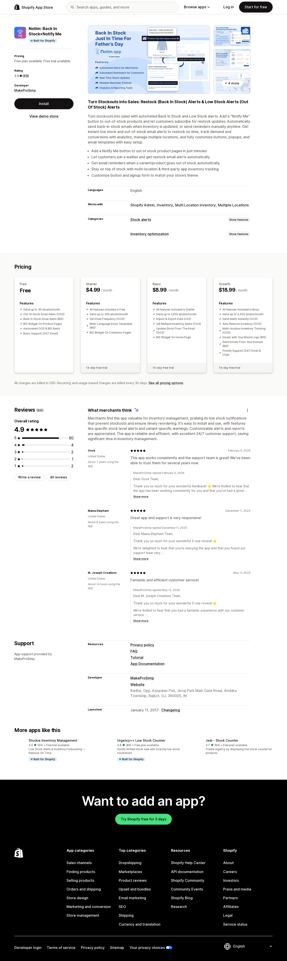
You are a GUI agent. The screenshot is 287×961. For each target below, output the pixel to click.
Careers (230, 871)
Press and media (237, 889)
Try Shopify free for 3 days (143, 819)
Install (44, 103)
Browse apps (197, 7)
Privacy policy (142, 645)
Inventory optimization (149, 234)
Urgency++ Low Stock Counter (141, 740)
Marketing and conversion (89, 906)
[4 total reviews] (72, 445)
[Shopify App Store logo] (33, 7)
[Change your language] (252, 946)
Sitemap (117, 947)
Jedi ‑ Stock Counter (222, 740)
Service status (235, 924)
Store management (83, 915)
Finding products (81, 871)
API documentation (187, 871)
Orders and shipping (84, 889)
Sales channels (79, 862)
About (228, 862)
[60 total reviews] (71, 438)
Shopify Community (187, 880)
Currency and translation (139, 924)
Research (179, 906)
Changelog (170, 710)
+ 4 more (232, 83)
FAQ (134, 651)
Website (137, 684)
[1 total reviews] (72, 459)
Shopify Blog (182, 898)
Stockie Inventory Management (53, 740)
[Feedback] (247, 410)
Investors (231, 880)
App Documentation (147, 663)
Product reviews (133, 880)
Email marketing (132, 898)
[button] (55, 750)
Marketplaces (130, 871)
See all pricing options (166, 383)
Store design (77, 898)
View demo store (43, 116)
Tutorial (136, 657)
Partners (230, 898)
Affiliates (231, 906)
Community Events (187, 889)
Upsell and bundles (135, 889)
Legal (228, 915)
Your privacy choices (147, 947)
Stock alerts (140, 219)
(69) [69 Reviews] (26, 76)
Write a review (29, 477)
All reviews (58, 477)
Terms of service (61, 947)
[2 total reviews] (72, 452)
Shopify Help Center (188, 862)
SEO (122, 906)
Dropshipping (130, 862)
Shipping (126, 915)
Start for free (256, 7)
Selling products (80, 880)
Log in (228, 7)
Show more (140, 496)
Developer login (27, 947)
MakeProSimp (25, 90)
